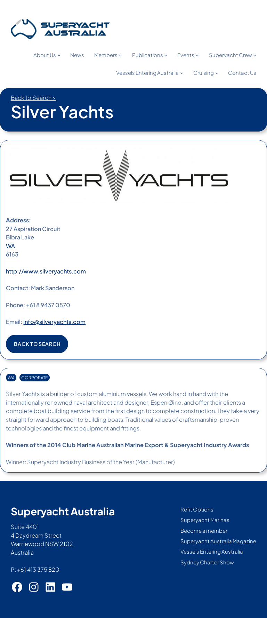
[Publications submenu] (165, 55)
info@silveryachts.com (54, 321)
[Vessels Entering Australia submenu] (181, 72)
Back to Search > (33, 97)
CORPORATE (34, 377)
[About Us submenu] (58, 55)
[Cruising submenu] (216, 72)
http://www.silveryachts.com (46, 271)
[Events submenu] (197, 55)
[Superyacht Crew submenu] (254, 55)
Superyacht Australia (63, 511)
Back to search (37, 344)
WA (10, 245)
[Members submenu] (120, 55)
